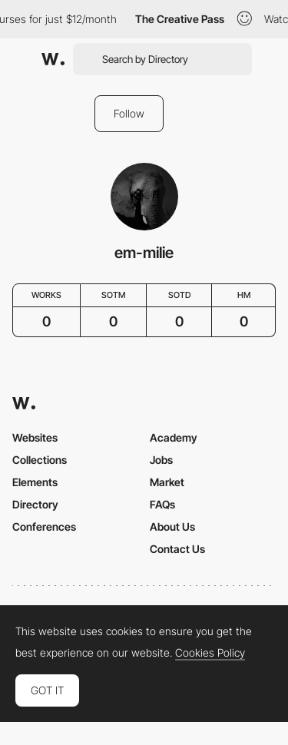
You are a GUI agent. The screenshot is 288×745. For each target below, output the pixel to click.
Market (167, 481)
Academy (173, 437)
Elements (35, 481)
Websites (35, 437)
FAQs (162, 504)
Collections (39, 459)
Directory (35, 504)
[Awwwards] (53, 59)
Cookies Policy (210, 652)
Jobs (161, 459)
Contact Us (177, 548)
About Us (172, 526)
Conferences (44, 526)
